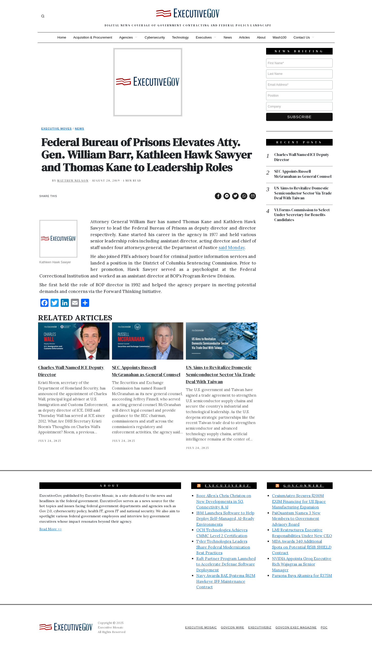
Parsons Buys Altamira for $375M (302, 575)
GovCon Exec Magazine (296, 627)
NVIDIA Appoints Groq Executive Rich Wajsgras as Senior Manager (301, 564)
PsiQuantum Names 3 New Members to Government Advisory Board (296, 519)
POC (324, 627)
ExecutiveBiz (228, 486)
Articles (244, 37)
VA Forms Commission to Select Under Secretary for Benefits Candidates (302, 214)
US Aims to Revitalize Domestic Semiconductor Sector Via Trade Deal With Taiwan (220, 374)
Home (61, 37)
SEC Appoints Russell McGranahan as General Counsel (303, 174)
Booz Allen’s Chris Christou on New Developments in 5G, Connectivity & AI (223, 501)
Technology (180, 37)
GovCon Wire (232, 627)
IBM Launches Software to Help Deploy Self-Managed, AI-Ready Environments (225, 519)
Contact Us (302, 37)
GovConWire (303, 486)
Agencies (126, 37)
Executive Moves (56, 128)
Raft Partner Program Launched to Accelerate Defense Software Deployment (226, 564)
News (228, 37)
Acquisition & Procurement (92, 37)
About (261, 37)
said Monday (232, 247)
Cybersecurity (155, 37)
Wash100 (279, 37)
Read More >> (50, 529)
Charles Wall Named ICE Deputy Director (301, 157)
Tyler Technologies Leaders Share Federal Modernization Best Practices (223, 547)
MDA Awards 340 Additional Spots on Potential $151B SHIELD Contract (301, 547)
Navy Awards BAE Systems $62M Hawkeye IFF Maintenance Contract (225, 581)
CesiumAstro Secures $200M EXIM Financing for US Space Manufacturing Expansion (299, 501)
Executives (204, 37)
